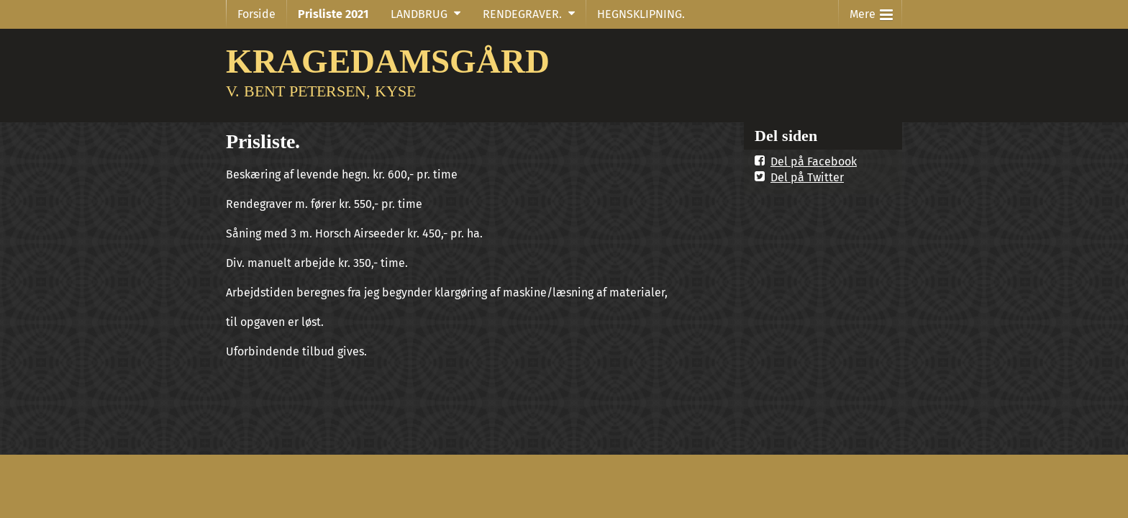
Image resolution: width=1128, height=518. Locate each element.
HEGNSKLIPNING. (641, 14)
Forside (256, 14)
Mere (871, 11)
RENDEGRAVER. (522, 14)
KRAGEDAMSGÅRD (388, 61)
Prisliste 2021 (333, 14)
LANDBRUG (419, 14)
